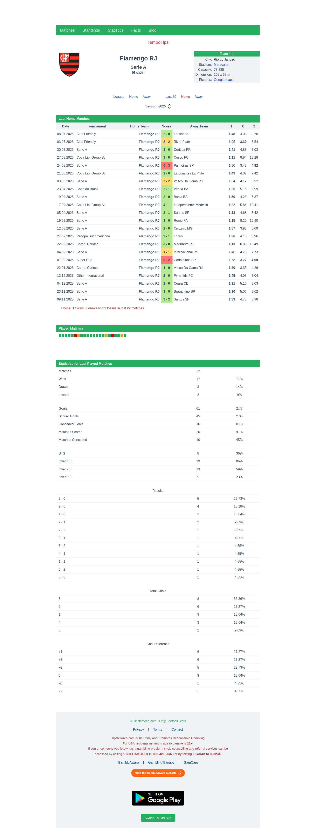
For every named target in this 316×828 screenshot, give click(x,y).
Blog (153, 30)
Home (133, 96)
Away (147, 96)
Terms (157, 729)
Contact (177, 729)
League (118, 96)
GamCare (191, 762)
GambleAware (128, 762)
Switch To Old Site (158, 818)
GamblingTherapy (161, 762)
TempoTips (158, 42)
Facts (136, 30)
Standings (91, 30)
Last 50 (170, 96)
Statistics (115, 30)
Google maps (223, 79)
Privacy (138, 729)
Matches (67, 30)
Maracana (221, 64)
